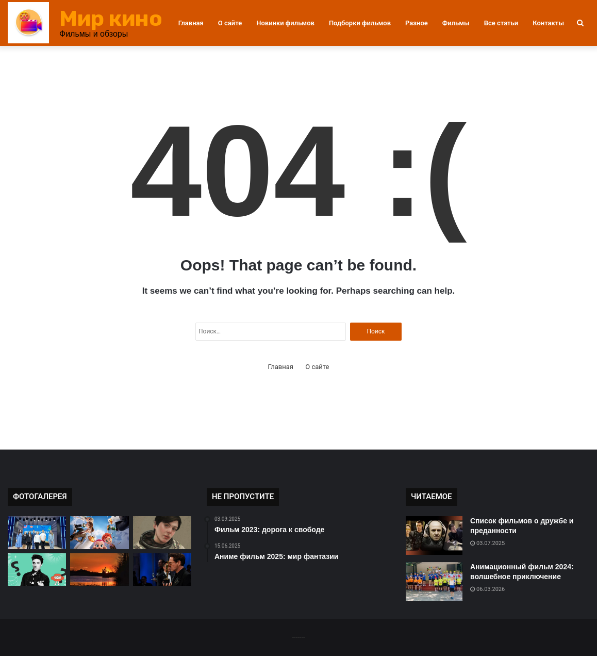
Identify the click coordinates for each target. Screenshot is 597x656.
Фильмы (456, 23)
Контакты (548, 23)
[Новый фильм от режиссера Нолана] (162, 569)
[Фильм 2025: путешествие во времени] (37, 569)
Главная (191, 23)
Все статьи (501, 23)
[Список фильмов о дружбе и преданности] (434, 535)
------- (298, 637)
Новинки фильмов (285, 23)
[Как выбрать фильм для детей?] (99, 532)
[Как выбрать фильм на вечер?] (99, 569)
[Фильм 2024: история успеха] (37, 532)
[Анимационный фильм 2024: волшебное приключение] (434, 581)
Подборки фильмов (360, 23)
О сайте (230, 23)
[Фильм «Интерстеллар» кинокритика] (162, 532)
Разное (416, 23)
